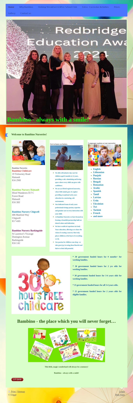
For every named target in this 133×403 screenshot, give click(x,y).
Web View (120, 395)
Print (12, 391)
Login (122, 391)
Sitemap (21, 391)
